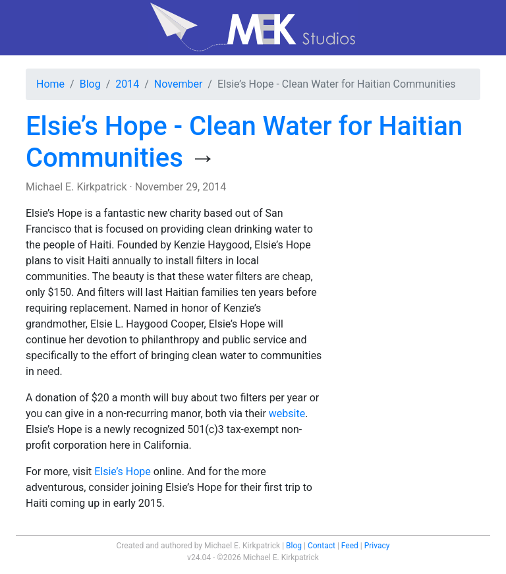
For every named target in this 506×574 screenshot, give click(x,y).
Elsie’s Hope (122, 471)
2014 (127, 84)
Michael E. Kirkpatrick (76, 187)
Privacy (377, 545)
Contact (321, 545)
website (287, 413)
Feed (349, 545)
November (178, 84)
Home (50, 84)
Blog (90, 84)
